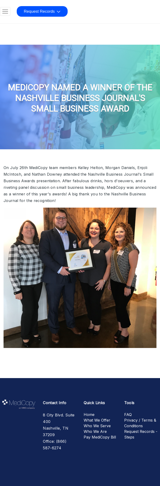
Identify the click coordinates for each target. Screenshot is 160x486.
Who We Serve (97, 425)
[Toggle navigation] (5, 11)
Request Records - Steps (140, 434)
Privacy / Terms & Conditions (140, 423)
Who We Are (95, 431)
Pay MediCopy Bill (100, 437)
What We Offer (97, 420)
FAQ (128, 414)
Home (89, 414)
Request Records (39, 11)
